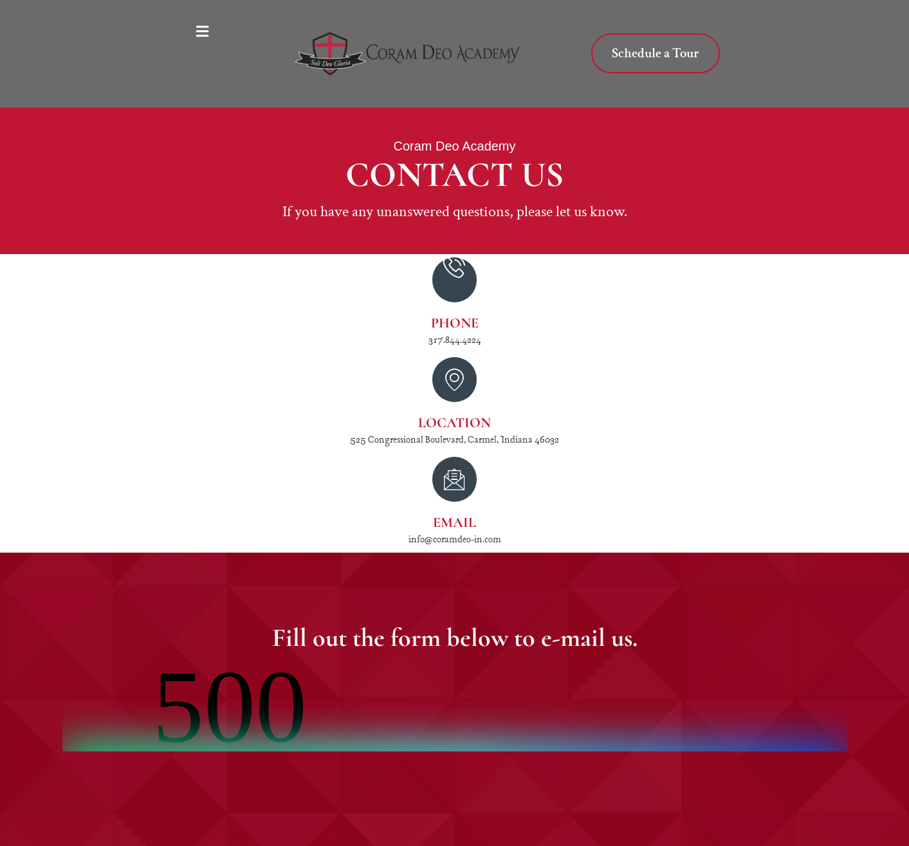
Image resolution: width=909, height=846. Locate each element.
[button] (208, 32)
